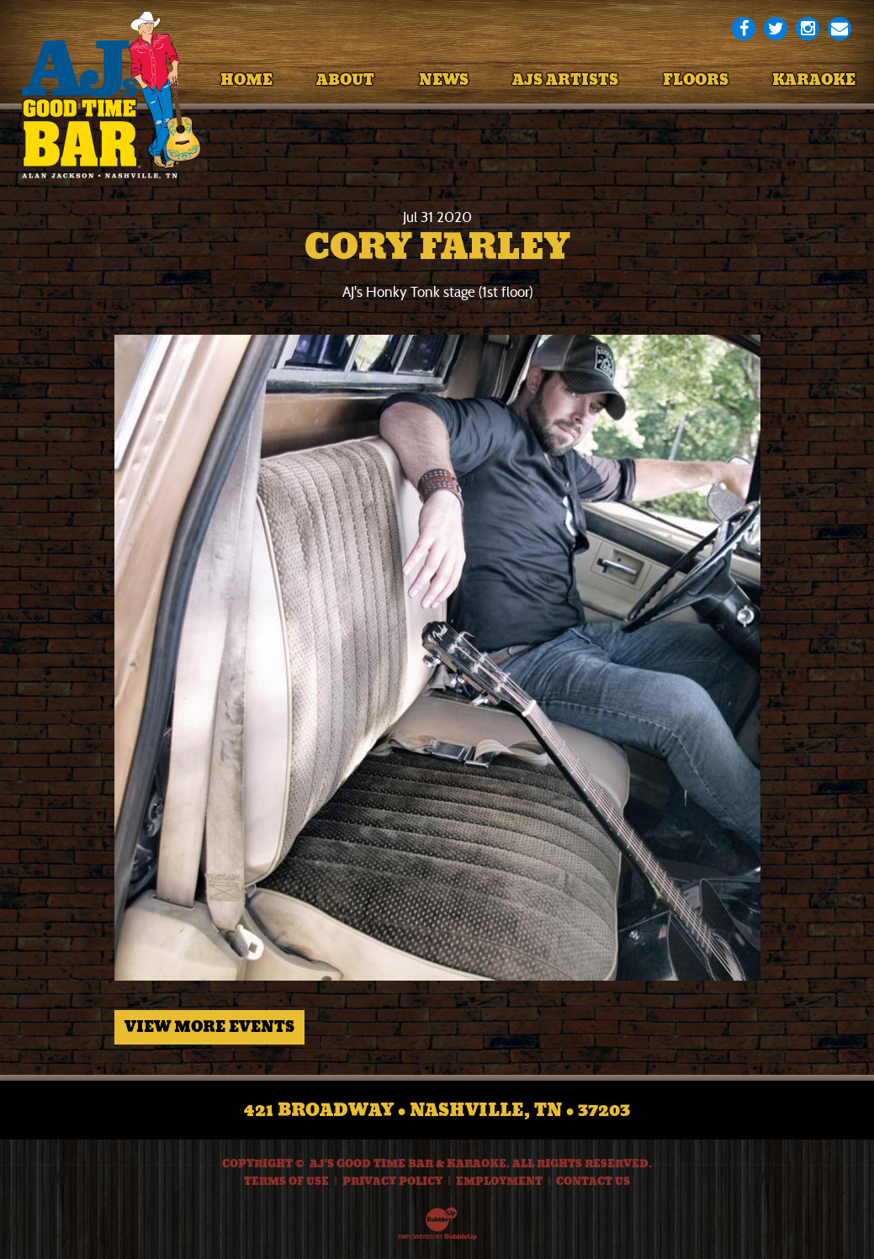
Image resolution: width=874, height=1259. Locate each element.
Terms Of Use (286, 1182)
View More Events (209, 1027)
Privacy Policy (392, 1182)
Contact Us (593, 1182)
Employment (499, 1182)
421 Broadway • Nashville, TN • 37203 (437, 1110)
